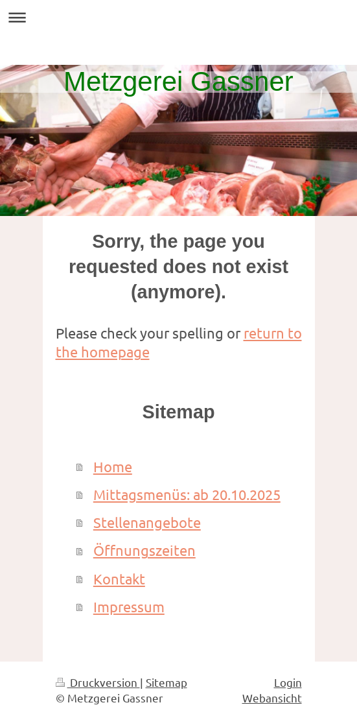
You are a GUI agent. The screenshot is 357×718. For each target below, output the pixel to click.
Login (288, 682)
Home (112, 466)
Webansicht (272, 697)
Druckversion (98, 682)
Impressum (129, 606)
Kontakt (119, 578)
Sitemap (166, 682)
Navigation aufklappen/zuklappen (178, 17)
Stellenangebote (147, 522)
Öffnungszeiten (144, 550)
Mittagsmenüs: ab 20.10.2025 (187, 494)
